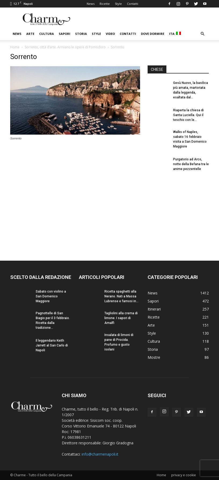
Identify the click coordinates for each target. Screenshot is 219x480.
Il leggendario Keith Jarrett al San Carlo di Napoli (52, 345)
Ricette (105, 4)
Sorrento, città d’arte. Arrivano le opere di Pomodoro (65, 47)
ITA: (175, 34)
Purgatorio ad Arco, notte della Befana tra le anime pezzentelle (191, 164)
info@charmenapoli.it (100, 454)
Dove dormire (152, 34)
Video (110, 34)
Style (118, 4)
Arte (30, 34)
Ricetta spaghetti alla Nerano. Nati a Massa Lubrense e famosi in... (121, 296)
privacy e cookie (183, 475)
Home (15, 47)
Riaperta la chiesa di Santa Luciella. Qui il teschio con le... (188, 115)
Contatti (132, 4)
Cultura (46, 34)
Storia (81, 34)
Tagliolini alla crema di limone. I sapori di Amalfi (121, 318)
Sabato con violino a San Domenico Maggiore (51, 296)
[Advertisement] (178, 211)
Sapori (64, 34)
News (90, 4)
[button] (202, 33)
